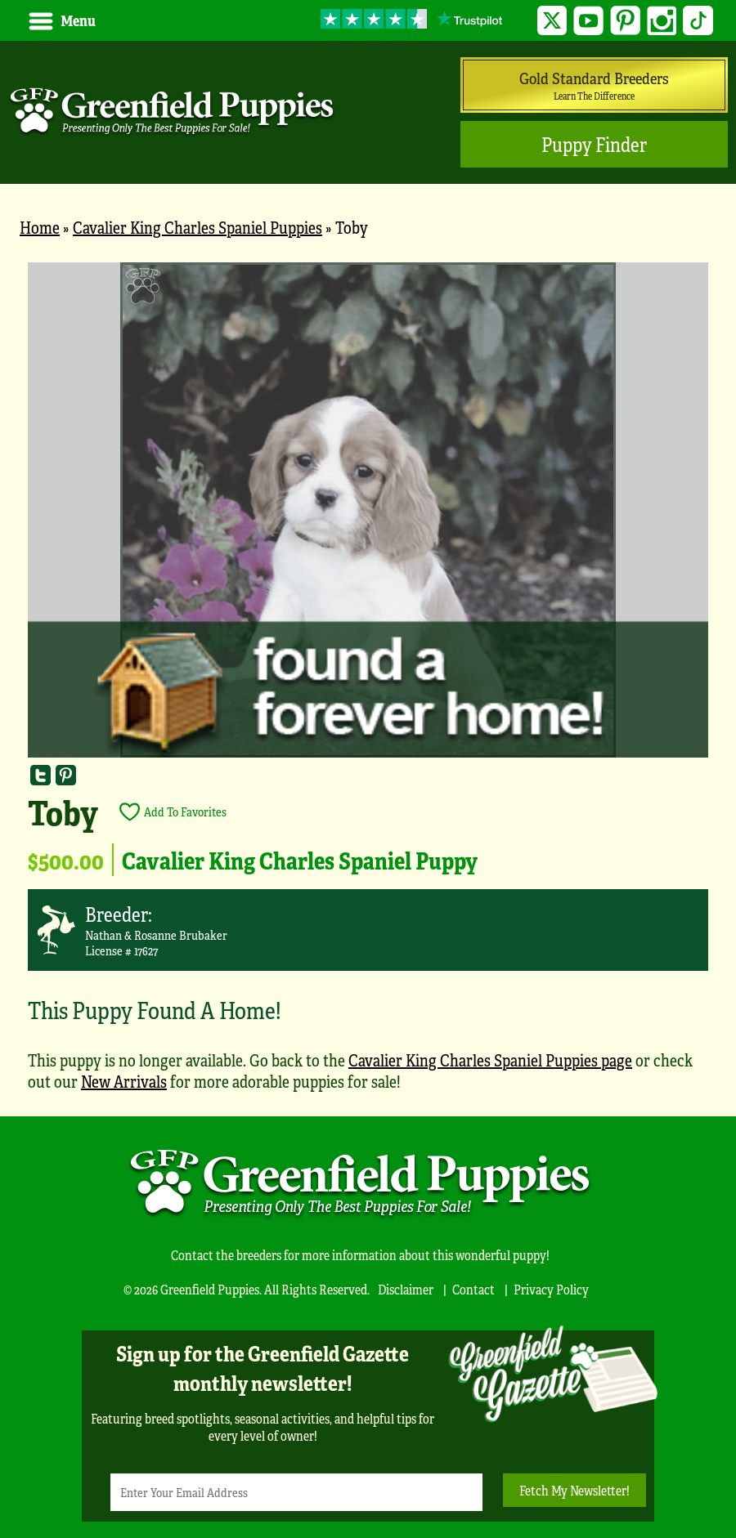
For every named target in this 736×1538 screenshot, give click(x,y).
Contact (473, 1289)
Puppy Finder (594, 144)
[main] (368, 684)
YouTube (588, 21)
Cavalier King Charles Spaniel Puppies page (490, 1059)
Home (40, 227)
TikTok (698, 21)
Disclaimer (405, 1289)
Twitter (552, 21)
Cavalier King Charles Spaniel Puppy (300, 860)
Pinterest (625, 21)
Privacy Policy (551, 1289)
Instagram (662, 21)
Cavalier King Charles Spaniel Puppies (197, 227)
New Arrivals (124, 1081)
